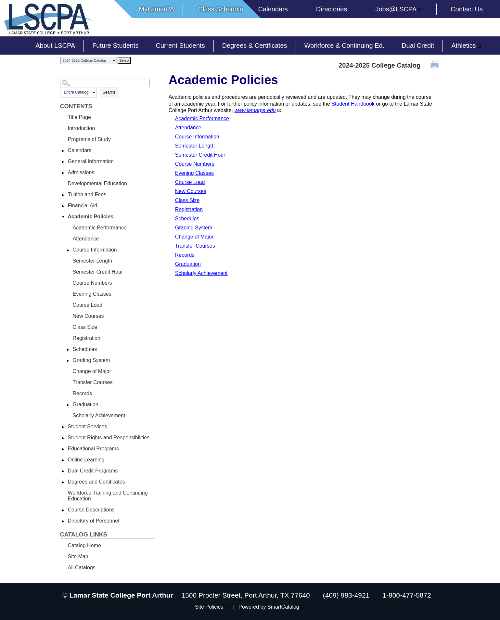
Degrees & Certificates (254, 45)
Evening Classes (92, 294)
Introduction (81, 128)
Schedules (85, 349)
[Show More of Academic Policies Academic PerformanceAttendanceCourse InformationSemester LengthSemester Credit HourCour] (63, 217)
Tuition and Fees (87, 194)
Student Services (87, 426)
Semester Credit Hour (98, 272)
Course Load (88, 305)
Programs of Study (89, 139)
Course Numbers (92, 283)
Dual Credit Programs (93, 470)
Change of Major (92, 371)
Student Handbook (353, 104)
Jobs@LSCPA (396, 9)
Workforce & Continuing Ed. (344, 45)
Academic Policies (91, 216)
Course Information (95, 249)
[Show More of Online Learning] (63, 460)
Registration (86, 338)
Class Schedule (220, 9)
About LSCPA (55, 45)
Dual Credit (418, 45)
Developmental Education (97, 183)
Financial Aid (82, 205)
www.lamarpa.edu (255, 110)
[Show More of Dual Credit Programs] (63, 471)
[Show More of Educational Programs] (63, 449)
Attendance (86, 238)
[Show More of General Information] (63, 162)
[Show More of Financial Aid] (63, 206)
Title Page (79, 117)
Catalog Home (84, 545)
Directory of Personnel (93, 520)
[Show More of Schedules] (68, 349)
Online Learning (86, 459)
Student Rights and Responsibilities (109, 437)
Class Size (85, 327)
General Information (91, 161)
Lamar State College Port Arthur (121, 595)
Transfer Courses (93, 382)
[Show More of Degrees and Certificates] (63, 482)
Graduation (85, 404)
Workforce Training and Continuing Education (108, 495)
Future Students (115, 45)
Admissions (81, 172)
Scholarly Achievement (99, 415)
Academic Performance (100, 227)
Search (109, 92)
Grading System (91, 360)
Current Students (180, 45)
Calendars (273, 9)
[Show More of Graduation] (68, 405)
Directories (331, 9)
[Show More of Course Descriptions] (63, 510)
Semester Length (92, 261)
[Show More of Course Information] (68, 250)
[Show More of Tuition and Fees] (63, 195)
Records (82, 393)
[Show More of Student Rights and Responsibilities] (63, 438)
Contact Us (467, 9)
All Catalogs (82, 567)
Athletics (463, 45)
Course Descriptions (91, 509)
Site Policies (209, 607)
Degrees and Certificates (96, 481)
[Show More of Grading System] (68, 360)
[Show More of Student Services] (63, 427)
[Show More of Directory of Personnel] (63, 521)
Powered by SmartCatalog (268, 607)
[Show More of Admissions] (63, 173)
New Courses (88, 316)
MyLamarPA (156, 9)
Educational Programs (93, 448)
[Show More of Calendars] (63, 151)
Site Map (78, 556)
